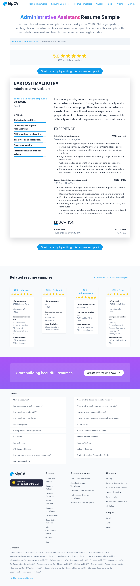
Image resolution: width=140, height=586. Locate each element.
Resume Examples (38, 3)
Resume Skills (51, 515)
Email (108, 518)
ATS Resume (18, 436)
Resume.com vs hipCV (77, 552)
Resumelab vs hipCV (46, 564)
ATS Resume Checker (22, 449)
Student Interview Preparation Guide (93, 455)
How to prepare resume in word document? (32, 455)
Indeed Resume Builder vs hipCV (69, 556)
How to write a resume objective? (91, 412)
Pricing (119, 3)
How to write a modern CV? (25, 412)
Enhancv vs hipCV (98, 560)
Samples (16, 41)
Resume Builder (49, 487)
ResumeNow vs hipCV (43, 556)
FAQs (108, 527)
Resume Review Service (116, 483)
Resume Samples (60, 3)
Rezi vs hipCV (97, 564)
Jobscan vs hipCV (115, 560)
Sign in (131, 3)
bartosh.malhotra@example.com (30, 98)
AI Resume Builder (50, 480)
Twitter (109, 523)
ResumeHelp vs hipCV (54, 568)
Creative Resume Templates (77, 484)
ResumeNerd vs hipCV (76, 568)
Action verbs (82, 424)
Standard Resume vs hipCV (100, 568)
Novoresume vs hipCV (55, 552)
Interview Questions (21, 461)
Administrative (31, 41)
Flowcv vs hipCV (64, 564)
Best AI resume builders (87, 436)
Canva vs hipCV (17, 552)
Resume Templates (82, 3)
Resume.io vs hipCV (34, 552)
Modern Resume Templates (82, 502)
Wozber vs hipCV (81, 564)
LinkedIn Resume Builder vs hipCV (102, 556)
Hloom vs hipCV (17, 568)
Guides (99, 3)
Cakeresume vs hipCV (37, 560)
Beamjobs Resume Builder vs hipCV (25, 572)
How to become (19, 443)
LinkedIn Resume (84, 449)
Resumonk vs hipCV (79, 560)
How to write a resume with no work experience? (98, 418)
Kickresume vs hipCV (59, 560)
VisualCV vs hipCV (18, 560)
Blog (110, 3)
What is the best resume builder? (91, 430)
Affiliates (110, 506)
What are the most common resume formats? (97, 406)
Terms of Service (113, 492)
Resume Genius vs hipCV (21, 556)
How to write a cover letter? (25, 418)
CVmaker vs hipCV (34, 568)
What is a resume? (21, 400)
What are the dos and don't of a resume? (94, 400)
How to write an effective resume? (28, 406)
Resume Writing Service (116, 488)
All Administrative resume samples (111, 277)
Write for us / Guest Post (117, 501)
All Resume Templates (80, 478)
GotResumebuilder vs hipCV (22, 564)
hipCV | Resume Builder (21, 578)
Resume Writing (84, 443)
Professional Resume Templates (79, 496)
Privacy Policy (112, 497)
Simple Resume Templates (82, 490)
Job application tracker (50, 530)
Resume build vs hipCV (99, 552)
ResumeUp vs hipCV (114, 564)
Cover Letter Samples (50, 521)
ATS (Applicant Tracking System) (27, 430)
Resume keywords (20, 424)
